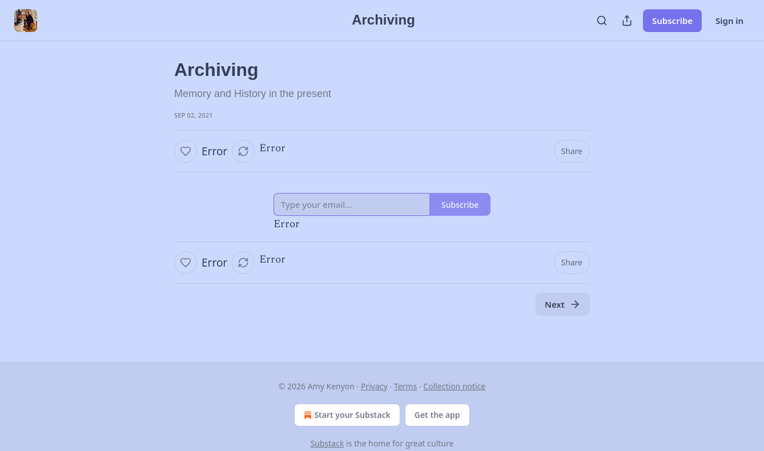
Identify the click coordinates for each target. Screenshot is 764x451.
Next (563, 304)
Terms (405, 386)
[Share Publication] (627, 20)
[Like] (185, 151)
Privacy (374, 386)
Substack (327, 443)
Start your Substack (345, 415)
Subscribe (672, 20)
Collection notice (454, 386)
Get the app (437, 414)
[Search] (601, 20)
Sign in (729, 20)
